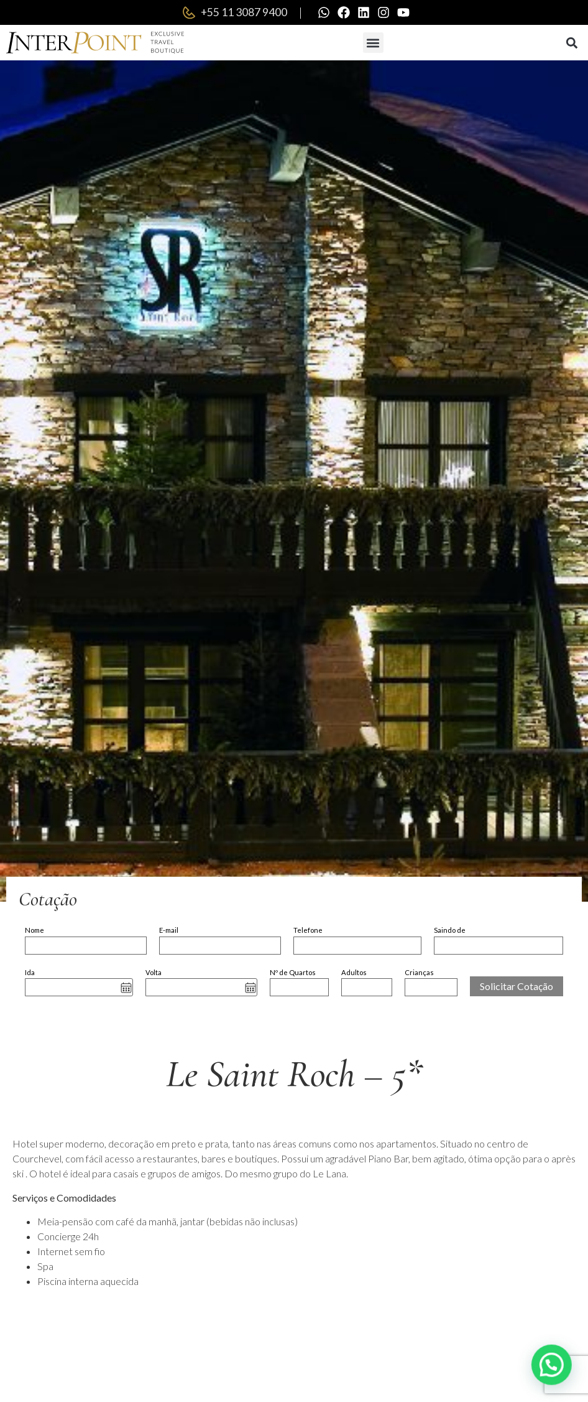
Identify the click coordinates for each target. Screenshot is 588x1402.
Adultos (354, 972)
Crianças (419, 972)
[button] (373, 42)
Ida (30, 972)
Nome (34, 930)
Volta (153, 972)
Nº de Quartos (293, 972)
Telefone (308, 930)
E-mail (168, 930)
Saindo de (450, 930)
